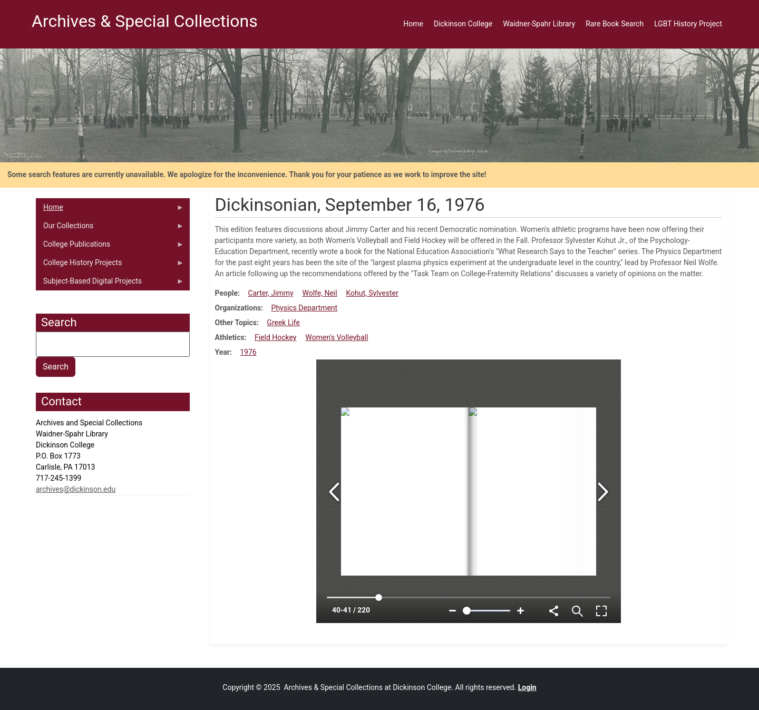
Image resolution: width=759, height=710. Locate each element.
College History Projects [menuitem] (110, 265)
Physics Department (304, 308)
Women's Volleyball (336, 337)
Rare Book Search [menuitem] (615, 24)
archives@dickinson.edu (75, 489)
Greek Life (283, 322)
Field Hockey (276, 337)
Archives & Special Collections (145, 21)
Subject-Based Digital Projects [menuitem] (110, 283)
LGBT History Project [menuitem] (688, 24)
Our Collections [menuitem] (110, 228)
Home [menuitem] (413, 24)
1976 (248, 352)
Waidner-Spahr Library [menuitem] (539, 24)
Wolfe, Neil (319, 293)
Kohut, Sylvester (372, 293)
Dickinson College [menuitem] (463, 24)
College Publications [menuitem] (110, 247)
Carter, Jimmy (270, 293)
